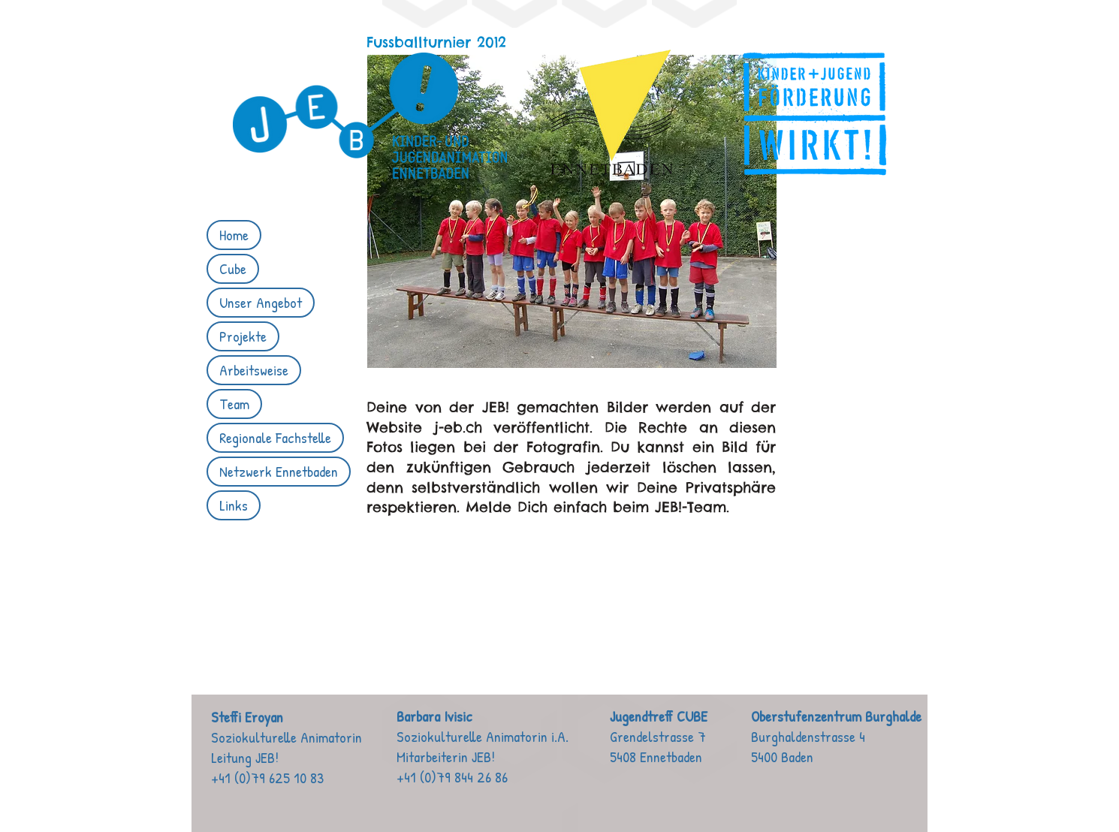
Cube (232, 268)
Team (234, 403)
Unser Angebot (260, 302)
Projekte (243, 336)
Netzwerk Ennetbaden (278, 471)
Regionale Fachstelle (275, 437)
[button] (572, 211)
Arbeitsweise (253, 370)
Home (234, 235)
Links (233, 505)
